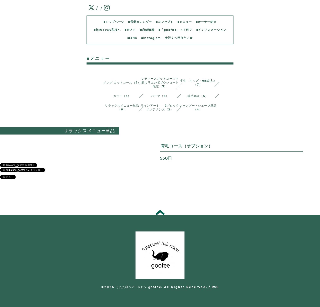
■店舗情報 (147, 30)
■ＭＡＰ (130, 30)
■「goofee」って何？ (175, 30)
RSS (215, 287)
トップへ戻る (160, 212)
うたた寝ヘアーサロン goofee (138, 287)
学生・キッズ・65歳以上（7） (198, 82)
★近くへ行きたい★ (179, 38)
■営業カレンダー (140, 22)
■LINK (132, 38)
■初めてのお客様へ (107, 30)
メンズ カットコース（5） (122, 82)
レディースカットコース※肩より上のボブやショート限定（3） (160, 82)
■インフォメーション (211, 30)
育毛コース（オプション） (187, 145)
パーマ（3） (160, 96)
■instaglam (151, 38)
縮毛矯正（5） (198, 96)
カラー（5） (122, 96)
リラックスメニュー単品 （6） (122, 107)
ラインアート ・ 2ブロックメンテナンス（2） (160, 107)
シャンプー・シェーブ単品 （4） (198, 107)
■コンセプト (164, 22)
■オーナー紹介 (206, 22)
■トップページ (113, 22)
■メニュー (185, 22)
